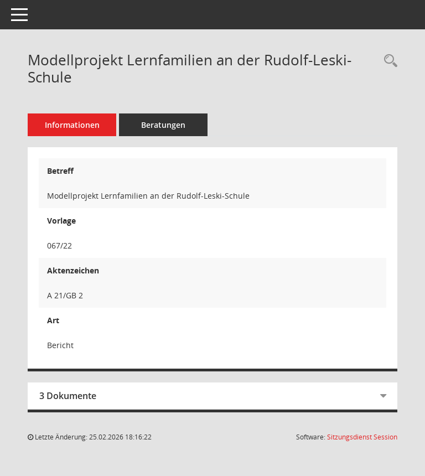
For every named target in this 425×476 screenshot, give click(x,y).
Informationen (72, 125)
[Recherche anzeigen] (388, 61)
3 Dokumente (67, 396)
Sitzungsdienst (362, 437)
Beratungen (163, 125)
